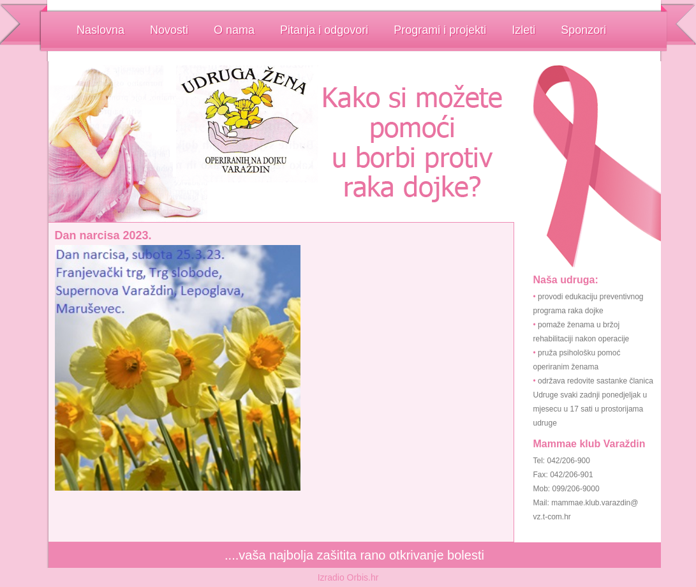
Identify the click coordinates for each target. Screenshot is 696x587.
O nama (234, 30)
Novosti (169, 30)
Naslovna (100, 30)
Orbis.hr (363, 577)
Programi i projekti (440, 30)
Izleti (523, 30)
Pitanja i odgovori (324, 30)
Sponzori (583, 30)
